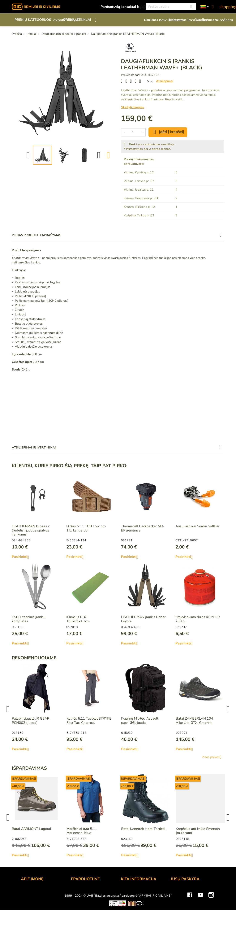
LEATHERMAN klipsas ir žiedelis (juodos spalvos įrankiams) (31, 530)
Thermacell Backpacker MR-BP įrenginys (143, 528)
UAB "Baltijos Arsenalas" (40, 895)
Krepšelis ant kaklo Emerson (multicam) (198, 830)
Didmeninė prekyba (36, 901)
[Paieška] (171, 6)
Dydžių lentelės (133, 921)
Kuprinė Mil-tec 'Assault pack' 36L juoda (139, 720)
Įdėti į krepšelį (168, 132)
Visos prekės (213, 757)
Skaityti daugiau (132, 107)
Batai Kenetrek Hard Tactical (143, 828)
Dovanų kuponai (210, 20)
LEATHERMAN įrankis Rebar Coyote (143, 619)
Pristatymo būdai (84, 901)
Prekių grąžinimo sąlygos (90, 906)
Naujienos (154, 20)
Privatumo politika (85, 911)
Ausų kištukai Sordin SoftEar (197, 526)
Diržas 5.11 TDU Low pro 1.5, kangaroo (86, 528)
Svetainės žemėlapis (137, 926)
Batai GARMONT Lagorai (31, 828)
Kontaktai (28, 890)
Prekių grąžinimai (184, 895)
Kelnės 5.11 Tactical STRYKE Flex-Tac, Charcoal (89, 720)
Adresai (177, 911)
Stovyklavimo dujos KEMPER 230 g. (197, 619)
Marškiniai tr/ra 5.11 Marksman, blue (82, 830)
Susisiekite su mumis (87, 916)
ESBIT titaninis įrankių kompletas (28, 619)
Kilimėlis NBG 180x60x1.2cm (78, 619)
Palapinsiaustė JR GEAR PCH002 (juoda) (30, 720)
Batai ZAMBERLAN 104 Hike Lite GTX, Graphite (194, 720)
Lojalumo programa (136, 890)
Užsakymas (79, 890)
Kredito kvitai (181, 906)
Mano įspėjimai (182, 921)
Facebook (190, 936)
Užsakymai (179, 901)
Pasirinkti (22, 556)
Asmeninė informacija (187, 890)
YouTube (200, 936)
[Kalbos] (204, 7)
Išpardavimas (179, 20)
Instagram (211, 936)
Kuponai (177, 916)
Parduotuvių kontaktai (121, 6)
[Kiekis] (133, 132)
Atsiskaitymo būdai (86, 895)
